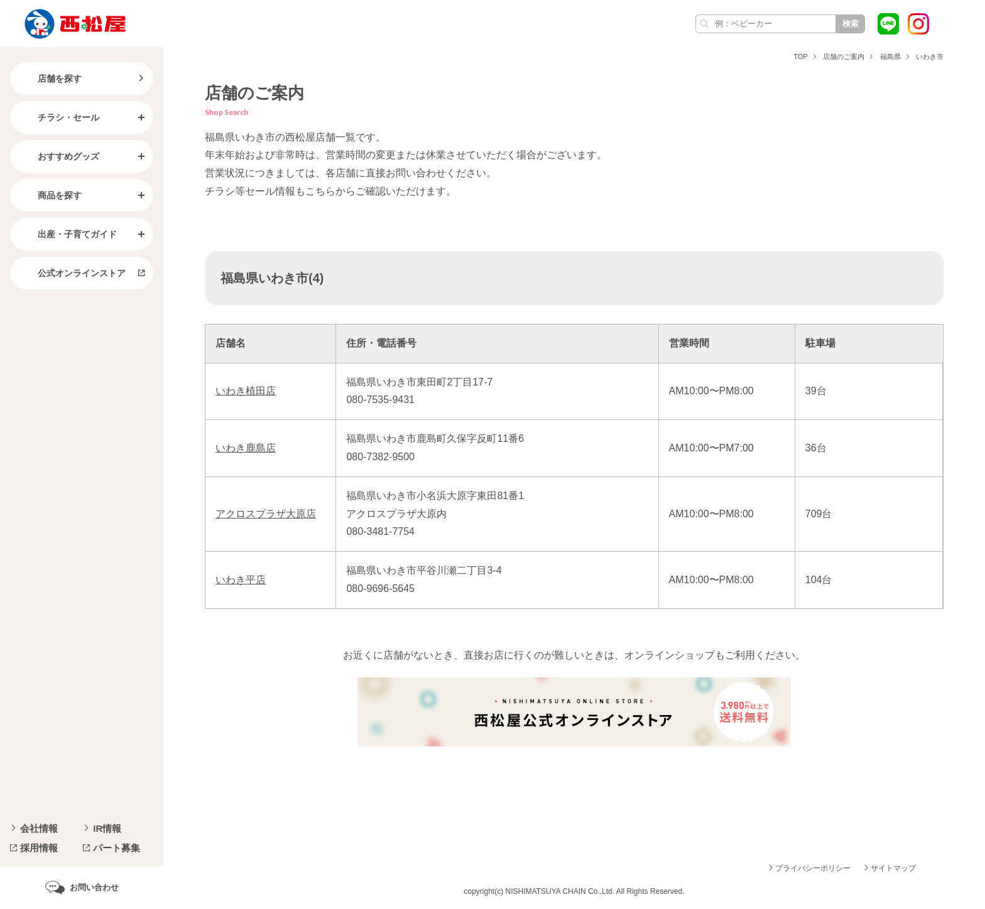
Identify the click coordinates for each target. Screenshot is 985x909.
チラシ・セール (58, 117)
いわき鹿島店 (245, 448)
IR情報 (107, 828)
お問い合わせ (94, 887)
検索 (850, 23)
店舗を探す (50, 78)
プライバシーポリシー (813, 868)
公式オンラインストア (72, 273)
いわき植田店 (245, 390)
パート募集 (116, 847)
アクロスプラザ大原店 (265, 513)
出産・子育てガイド (67, 234)
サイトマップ (893, 868)
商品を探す (50, 195)
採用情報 (39, 847)
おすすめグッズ (58, 156)
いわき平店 (240, 579)
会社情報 (39, 828)
